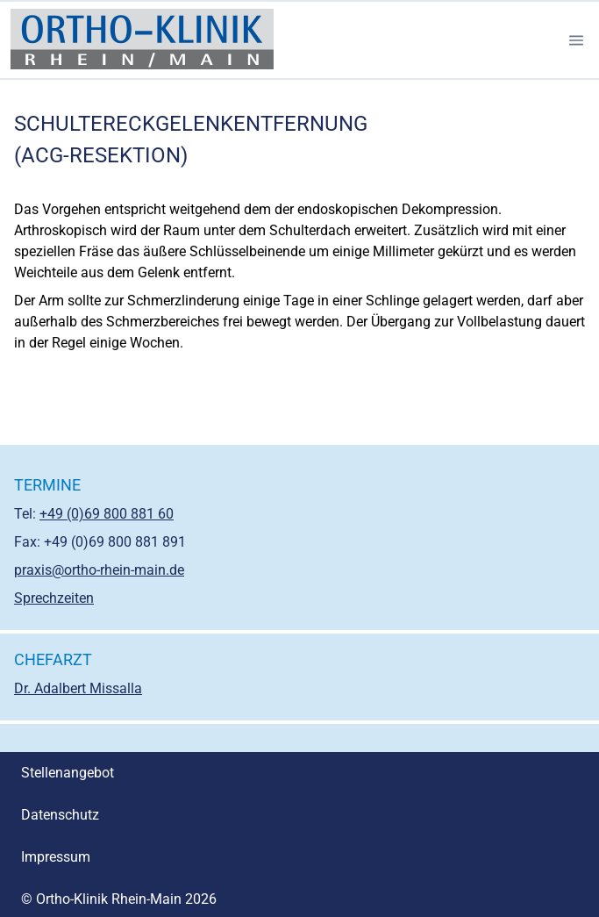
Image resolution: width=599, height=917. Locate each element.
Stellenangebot (67, 772)
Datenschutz (60, 814)
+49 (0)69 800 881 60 (106, 513)
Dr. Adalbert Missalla (78, 688)
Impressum (55, 857)
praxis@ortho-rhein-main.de (99, 570)
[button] (576, 40)
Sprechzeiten (54, 598)
